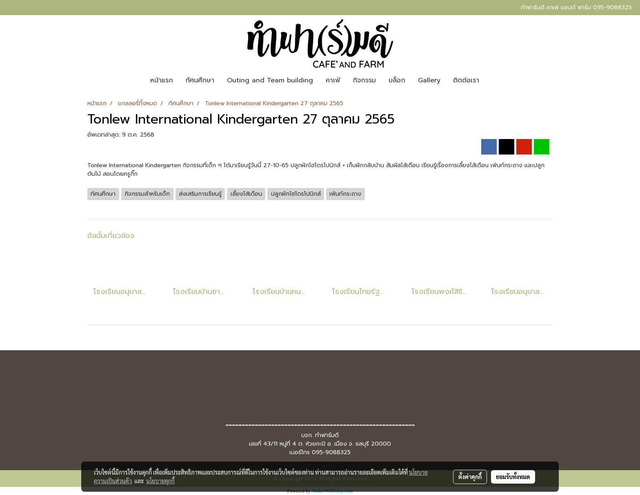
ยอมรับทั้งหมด (513, 476)
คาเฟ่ (333, 80)
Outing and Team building (270, 80)
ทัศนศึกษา (200, 80)
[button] (492, 80)
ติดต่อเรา (466, 80)
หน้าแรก (161, 80)
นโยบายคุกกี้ (160, 480)
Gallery (429, 80)
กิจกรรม (364, 80)
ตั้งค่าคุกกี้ (470, 476)
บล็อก (397, 80)
